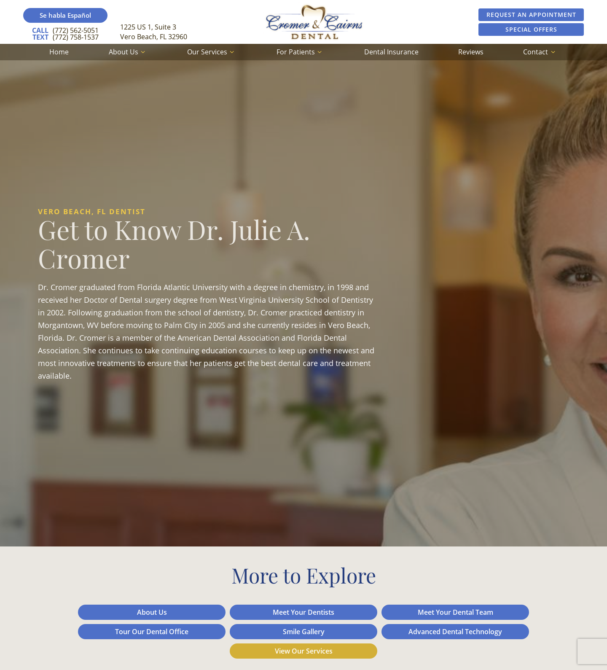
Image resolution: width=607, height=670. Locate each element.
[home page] (314, 22)
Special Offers (531, 29)
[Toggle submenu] (143, 51)
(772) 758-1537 (65, 37)
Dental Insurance (391, 52)
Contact (540, 52)
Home (59, 52)
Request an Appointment (531, 15)
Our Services (211, 52)
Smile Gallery (304, 631)
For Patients (300, 52)
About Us (128, 52)
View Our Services (304, 651)
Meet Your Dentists (303, 612)
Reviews (470, 52)
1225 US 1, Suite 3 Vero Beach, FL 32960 (153, 31)
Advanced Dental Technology (455, 631)
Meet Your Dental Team (455, 612)
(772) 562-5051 (65, 30)
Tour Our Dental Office (151, 631)
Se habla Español (65, 15)
